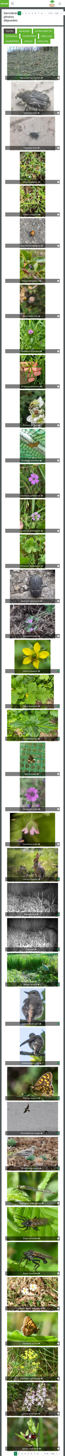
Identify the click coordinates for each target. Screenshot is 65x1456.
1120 (56, 13)
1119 (50, 13)
